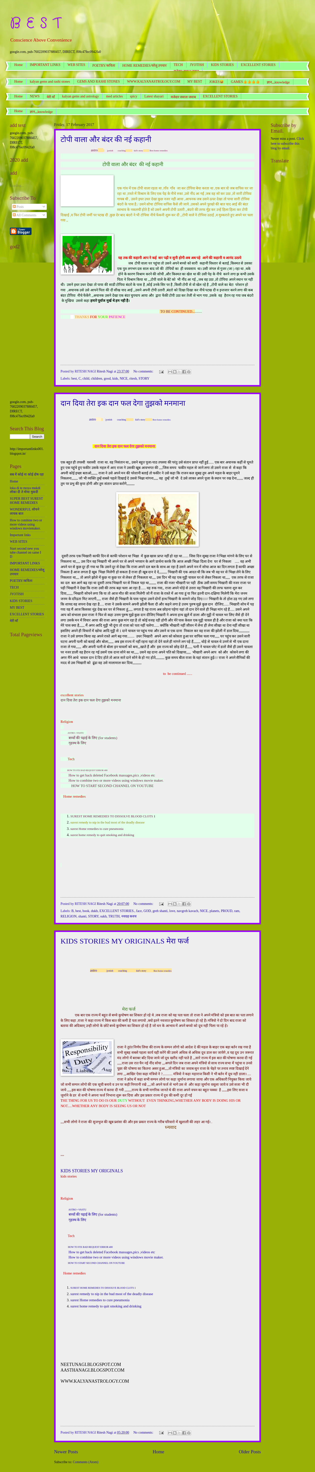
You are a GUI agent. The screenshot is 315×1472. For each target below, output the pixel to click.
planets (214, 911)
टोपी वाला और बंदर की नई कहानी (106, 139)
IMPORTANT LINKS (45, 65)
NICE (123, 378)
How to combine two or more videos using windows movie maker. (116, 780)
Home (18, 65)
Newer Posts (66, 1451)
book (85, 911)
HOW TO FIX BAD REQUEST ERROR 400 (87, 770)
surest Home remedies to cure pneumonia (97, 829)
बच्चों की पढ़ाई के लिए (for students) (93, 738)
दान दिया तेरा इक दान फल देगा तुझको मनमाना (123, 403)
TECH (178, 65)
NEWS (35, 96)
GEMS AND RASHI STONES (98, 81)
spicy (133, 96)
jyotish (110, 150)
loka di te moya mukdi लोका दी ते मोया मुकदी (25, 490)
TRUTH (114, 916)
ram (236, 911)
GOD (147, 911)
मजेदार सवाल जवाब (183, 97)
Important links (20, 535)
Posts (18, 207)
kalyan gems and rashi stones (50, 81)
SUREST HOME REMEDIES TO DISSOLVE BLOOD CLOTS (112, 816)
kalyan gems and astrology (80, 96)
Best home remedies (159, 150)
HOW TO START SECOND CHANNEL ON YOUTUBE (112, 786)
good (107, 378)
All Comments (24, 215)
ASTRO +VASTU (76, 733)
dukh (94, 911)
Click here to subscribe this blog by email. (287, 143)
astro (94, 150)
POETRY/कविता (103, 65)
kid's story (138, 150)
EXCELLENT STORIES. (116, 911)
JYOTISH (197, 65)
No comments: (143, 371)
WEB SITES (76, 65)
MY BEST (195, 81)
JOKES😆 (216, 82)
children (96, 378)
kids (115, 378)
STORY (144, 378)
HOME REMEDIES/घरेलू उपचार (144, 65)
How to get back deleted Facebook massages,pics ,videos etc (112, 775)
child (85, 378)
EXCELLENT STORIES (220, 96)
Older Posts (250, 1451)
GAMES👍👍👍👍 (245, 82)
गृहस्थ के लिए (77, 743)
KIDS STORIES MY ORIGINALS (92, 1170)
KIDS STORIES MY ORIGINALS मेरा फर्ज (125, 941)
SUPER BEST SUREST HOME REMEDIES (26, 501)
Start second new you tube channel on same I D (25, 552)
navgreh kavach (187, 911)
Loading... (17, 185)
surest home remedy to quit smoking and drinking (105, 1306)
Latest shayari (154, 96)
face (139, 911)
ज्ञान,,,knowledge (41, 112)
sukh (103, 916)
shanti (82, 916)
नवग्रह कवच (129, 916)
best (74, 378)
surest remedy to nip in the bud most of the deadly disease (107, 822)
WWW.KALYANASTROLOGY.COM (153, 81)
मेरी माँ (51, 97)
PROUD (226, 911)
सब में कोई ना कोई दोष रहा (27, 474)
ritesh (133, 378)
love (172, 911)
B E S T (35, 23)
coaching (122, 150)
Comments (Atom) (85, 1462)
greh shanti (160, 911)
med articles (114, 96)
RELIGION (69, 916)
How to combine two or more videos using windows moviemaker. (26, 524)
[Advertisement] (27, 326)
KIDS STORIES (222, 65)
